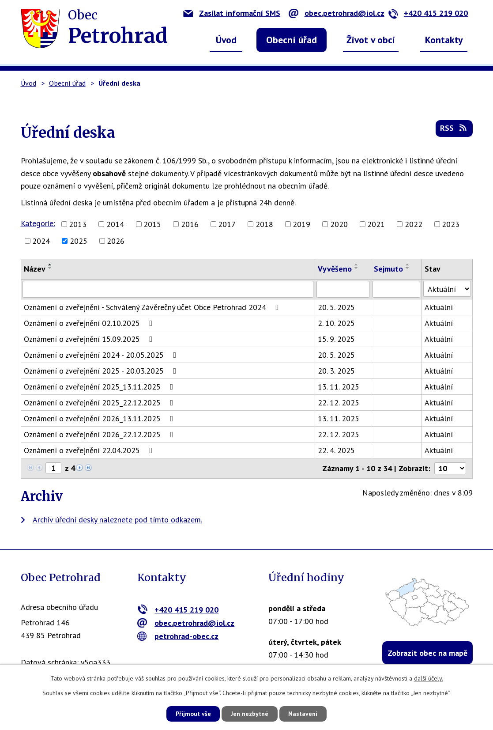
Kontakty (444, 40)
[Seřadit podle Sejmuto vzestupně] (408, 264)
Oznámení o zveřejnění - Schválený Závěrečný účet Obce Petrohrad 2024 (153, 307)
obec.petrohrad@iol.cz (336, 13)
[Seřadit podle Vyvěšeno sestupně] (357, 268)
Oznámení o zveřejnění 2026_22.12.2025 (100, 434)
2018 (264, 224)
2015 (152, 224)
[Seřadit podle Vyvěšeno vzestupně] (357, 264)
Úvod (226, 40)
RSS (454, 129)
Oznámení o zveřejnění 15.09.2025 (90, 339)
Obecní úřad (291, 40)
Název (34, 269)
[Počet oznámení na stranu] (450, 468)
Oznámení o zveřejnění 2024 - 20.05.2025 (102, 355)
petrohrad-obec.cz (178, 636)
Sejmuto (388, 269)
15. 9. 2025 (336, 339)
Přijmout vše (193, 714)
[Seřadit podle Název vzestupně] (50, 264)
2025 (78, 241)
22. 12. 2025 (339, 402)
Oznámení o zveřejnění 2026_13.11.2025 (100, 418)
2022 (413, 224)
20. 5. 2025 (336, 307)
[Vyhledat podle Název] (168, 289)
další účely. (428, 678)
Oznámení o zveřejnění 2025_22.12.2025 (100, 402)
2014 (115, 224)
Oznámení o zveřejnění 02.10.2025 (90, 323)
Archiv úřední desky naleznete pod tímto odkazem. (117, 519)
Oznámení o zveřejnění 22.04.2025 (90, 450)
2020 (339, 224)
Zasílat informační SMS (231, 13)
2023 (450, 224)
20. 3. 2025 (336, 371)
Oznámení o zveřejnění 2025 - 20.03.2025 (102, 371)
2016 (190, 224)
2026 (115, 241)
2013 (78, 224)
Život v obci (370, 40)
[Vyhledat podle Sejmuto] (397, 289)
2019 (301, 224)
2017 (227, 224)
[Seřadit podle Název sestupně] (50, 268)
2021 (376, 224)
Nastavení (304, 714)
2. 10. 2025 (336, 323)
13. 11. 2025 (339, 387)
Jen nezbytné (250, 714)
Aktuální (439, 307)
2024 (41, 241)
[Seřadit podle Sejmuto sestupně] (408, 268)
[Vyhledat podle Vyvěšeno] (343, 289)
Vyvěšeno (335, 269)
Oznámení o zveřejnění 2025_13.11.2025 (100, 387)
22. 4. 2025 (336, 450)
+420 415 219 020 (428, 13)
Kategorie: (38, 223)
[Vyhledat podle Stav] (447, 289)
